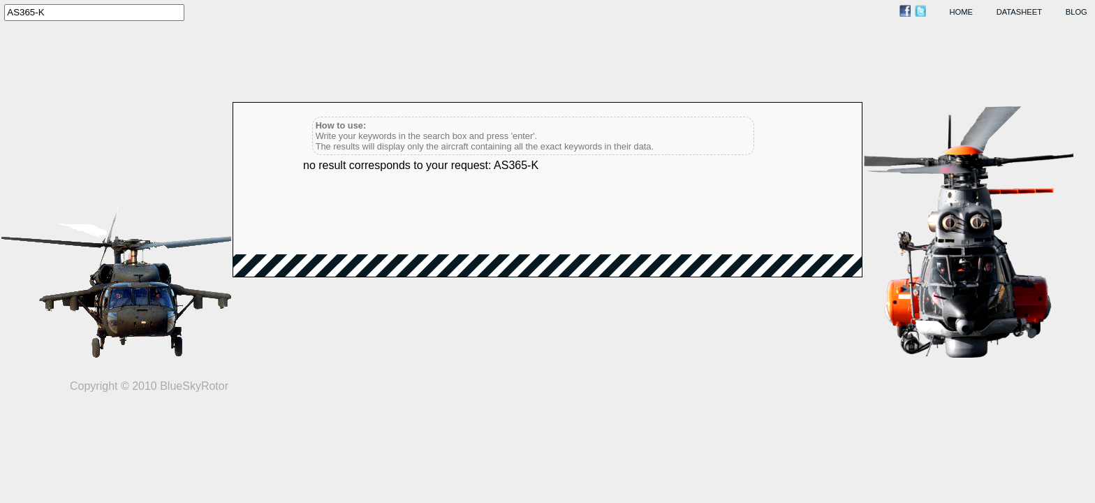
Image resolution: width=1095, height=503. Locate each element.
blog (1076, 12)
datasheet (1019, 12)
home (961, 12)
